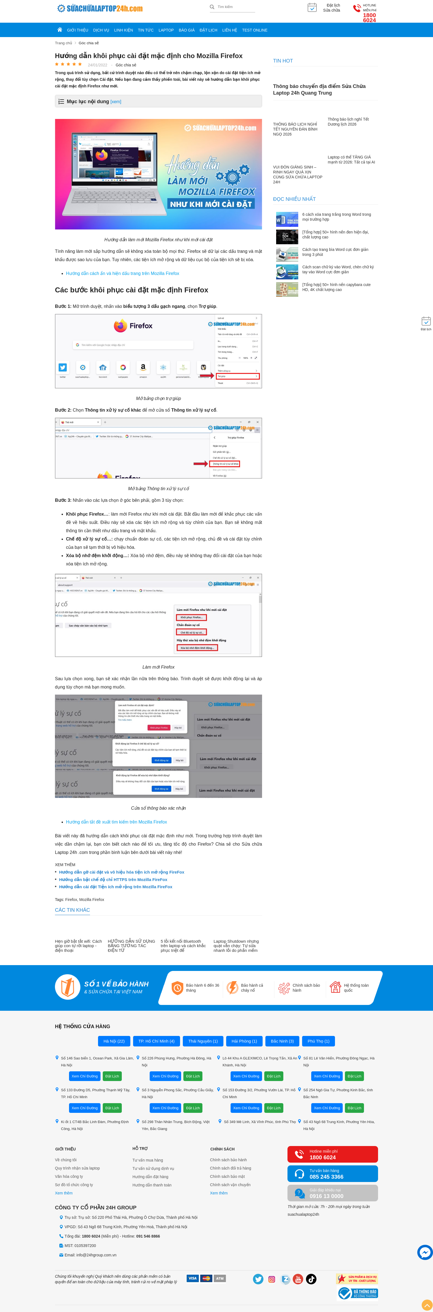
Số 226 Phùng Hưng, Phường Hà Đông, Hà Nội (173, 1056)
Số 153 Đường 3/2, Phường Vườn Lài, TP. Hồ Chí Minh (255, 1088)
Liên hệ (229, 25)
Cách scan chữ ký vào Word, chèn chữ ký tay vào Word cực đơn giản (338, 264)
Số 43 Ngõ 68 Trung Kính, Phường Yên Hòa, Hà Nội (336, 1120)
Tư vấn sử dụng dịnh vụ (154, 1163)
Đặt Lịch (112, 1071)
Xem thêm (64, 1188)
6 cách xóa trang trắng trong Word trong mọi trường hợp (336, 212)
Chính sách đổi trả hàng (230, 1163)
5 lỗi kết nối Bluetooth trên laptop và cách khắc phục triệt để (183, 940)
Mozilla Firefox (91, 894)
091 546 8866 (148, 1231)
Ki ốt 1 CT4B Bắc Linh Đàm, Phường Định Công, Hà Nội (92, 1120)
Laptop (166, 25)
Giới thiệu (77, 25)
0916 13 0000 (326, 1191)
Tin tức (146, 25)
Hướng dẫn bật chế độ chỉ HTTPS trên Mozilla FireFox (113, 874)
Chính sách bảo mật (227, 1172)
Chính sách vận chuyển (230, 1180)
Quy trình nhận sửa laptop (77, 1163)
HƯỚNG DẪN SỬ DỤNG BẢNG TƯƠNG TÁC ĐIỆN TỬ (131, 940)
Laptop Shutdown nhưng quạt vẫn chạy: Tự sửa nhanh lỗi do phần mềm (236, 940)
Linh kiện (123, 25)
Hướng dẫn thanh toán (152, 1180)
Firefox (71, 894)
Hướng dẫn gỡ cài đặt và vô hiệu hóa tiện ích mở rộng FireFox (121, 867)
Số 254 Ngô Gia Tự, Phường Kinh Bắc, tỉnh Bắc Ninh (335, 1088)
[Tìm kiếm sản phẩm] (232, 6)
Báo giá (187, 25)
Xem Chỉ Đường (85, 1071)
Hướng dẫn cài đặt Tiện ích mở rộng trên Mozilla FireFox (115, 882)
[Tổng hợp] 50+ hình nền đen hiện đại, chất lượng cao (335, 229)
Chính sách (222, 1143)
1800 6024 (364, 10)
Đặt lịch (208, 25)
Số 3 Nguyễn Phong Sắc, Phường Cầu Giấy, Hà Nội (175, 1088)
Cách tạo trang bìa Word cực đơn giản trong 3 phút (335, 247)
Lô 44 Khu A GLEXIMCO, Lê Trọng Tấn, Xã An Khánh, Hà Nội (256, 1056)
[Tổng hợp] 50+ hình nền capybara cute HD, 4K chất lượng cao (336, 282)
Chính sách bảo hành (228, 1155)
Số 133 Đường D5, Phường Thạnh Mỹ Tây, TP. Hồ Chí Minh (92, 1088)
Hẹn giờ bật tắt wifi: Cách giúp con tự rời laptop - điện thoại (78, 940)
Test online (255, 25)
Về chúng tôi (65, 1155)
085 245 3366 (326, 1171)
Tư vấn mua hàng (148, 1155)
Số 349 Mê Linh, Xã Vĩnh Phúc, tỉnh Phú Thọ (257, 1116)
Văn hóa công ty (69, 1172)
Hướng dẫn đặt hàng (150, 1172)
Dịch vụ (101, 25)
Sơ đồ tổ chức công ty (74, 1180)
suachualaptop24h (303, 1209)
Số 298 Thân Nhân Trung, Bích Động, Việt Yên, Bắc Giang (173, 1120)
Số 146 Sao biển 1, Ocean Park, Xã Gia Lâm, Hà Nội (94, 1056)
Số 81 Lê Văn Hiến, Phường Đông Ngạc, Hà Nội (336, 1056)
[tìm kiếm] (212, 7)
